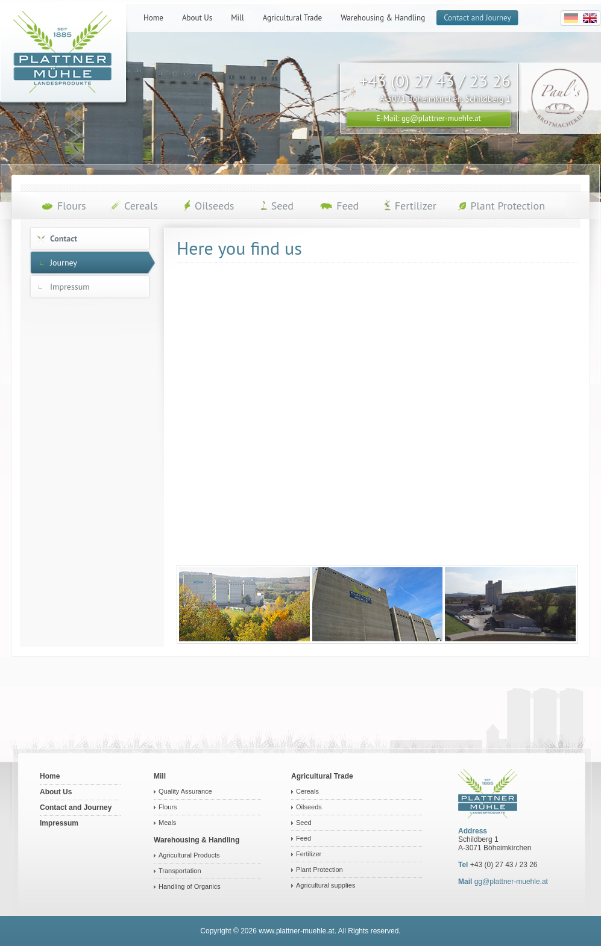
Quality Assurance (185, 791)
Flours (168, 807)
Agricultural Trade (322, 776)
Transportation (180, 870)
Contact (63, 238)
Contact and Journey (76, 807)
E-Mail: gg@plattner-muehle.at (428, 118)
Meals (167, 822)
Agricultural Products (189, 855)
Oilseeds (309, 807)
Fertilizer (308, 853)
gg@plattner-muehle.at (511, 881)
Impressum (70, 286)
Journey (63, 262)
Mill (160, 776)
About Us (56, 792)
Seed (304, 822)
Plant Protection (319, 869)
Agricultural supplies (325, 885)
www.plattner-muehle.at (296, 931)
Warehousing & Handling (196, 840)
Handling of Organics (190, 886)
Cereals (307, 791)
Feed (303, 838)
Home (50, 776)
